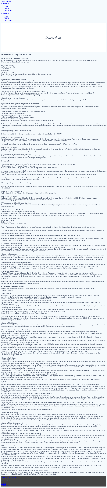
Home (6, 7)
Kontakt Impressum (4, 485)
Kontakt (7, 8)
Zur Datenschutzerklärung (9, 477)
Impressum (8, 10)
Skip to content (6, 2)
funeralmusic (5, 3)
